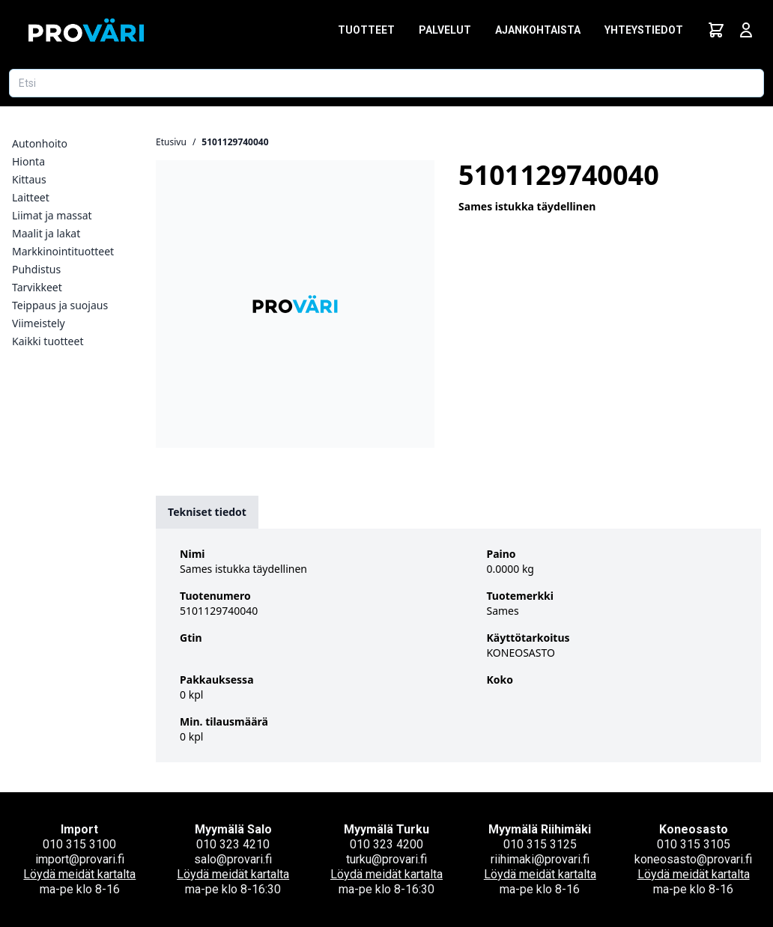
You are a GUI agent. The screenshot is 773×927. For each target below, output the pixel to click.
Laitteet (30, 197)
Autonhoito (39, 143)
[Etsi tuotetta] (386, 83)
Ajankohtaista (537, 30)
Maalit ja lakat (46, 233)
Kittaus (29, 179)
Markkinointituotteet (63, 251)
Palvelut (445, 30)
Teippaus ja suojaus (60, 305)
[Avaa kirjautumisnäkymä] (746, 30)
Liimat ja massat (52, 215)
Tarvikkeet (37, 287)
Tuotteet (366, 30)
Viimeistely (38, 323)
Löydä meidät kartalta (79, 874)
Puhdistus (36, 269)
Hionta (28, 161)
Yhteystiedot (643, 30)
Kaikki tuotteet (47, 341)
